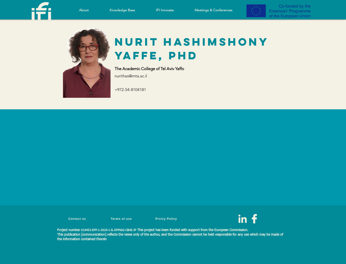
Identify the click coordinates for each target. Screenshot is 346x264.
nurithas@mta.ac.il (131, 76)
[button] (122, 10)
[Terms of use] (121, 218)
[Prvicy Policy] (166, 218)
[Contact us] (77, 218)
